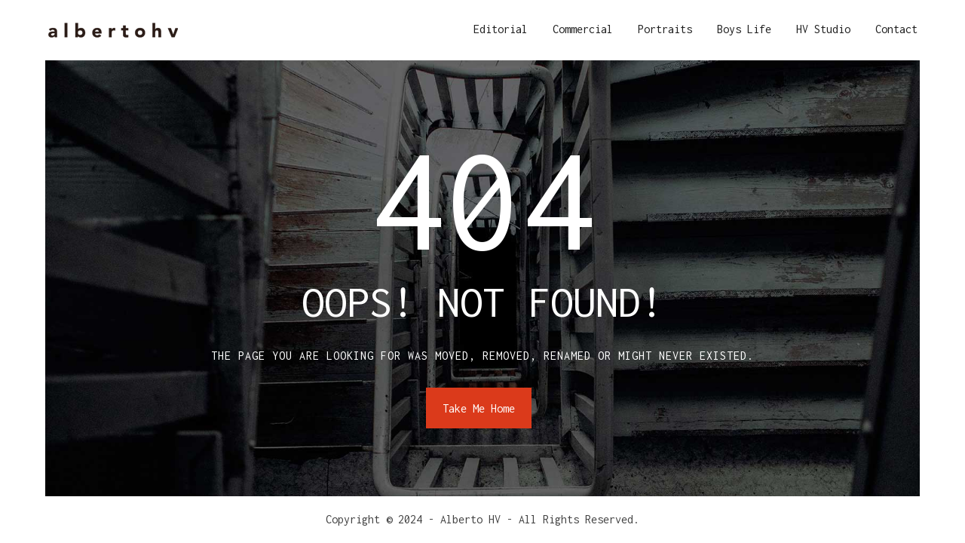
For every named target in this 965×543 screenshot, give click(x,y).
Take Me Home (479, 408)
